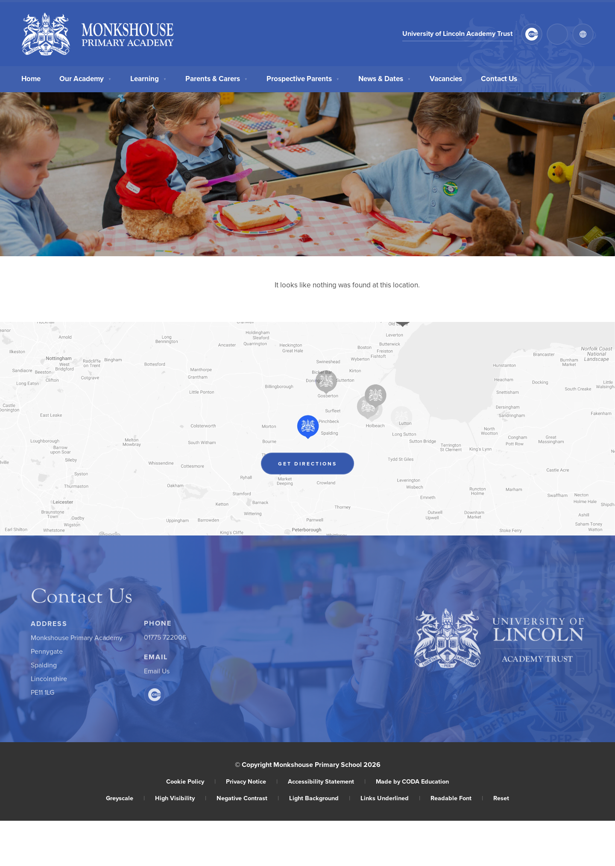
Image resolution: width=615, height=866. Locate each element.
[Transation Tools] (583, 34)
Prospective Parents (303, 78)
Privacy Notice (252, 781)
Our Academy (85, 78)
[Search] (557, 34)
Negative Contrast (248, 797)
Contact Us (499, 78)
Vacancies (446, 78)
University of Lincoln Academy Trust (457, 34)
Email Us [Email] (157, 673)
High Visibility (180, 797)
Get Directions (316, 465)
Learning (148, 78)
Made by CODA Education (412, 781)
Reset (501, 797)
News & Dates (384, 78)
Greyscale (125, 797)
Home (31, 78)
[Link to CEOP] (531, 34)
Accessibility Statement (327, 781)
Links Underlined (390, 797)
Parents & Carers (216, 78)
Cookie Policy (191, 781)
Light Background (319, 797)
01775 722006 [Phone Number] (165, 639)
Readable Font (456, 797)
